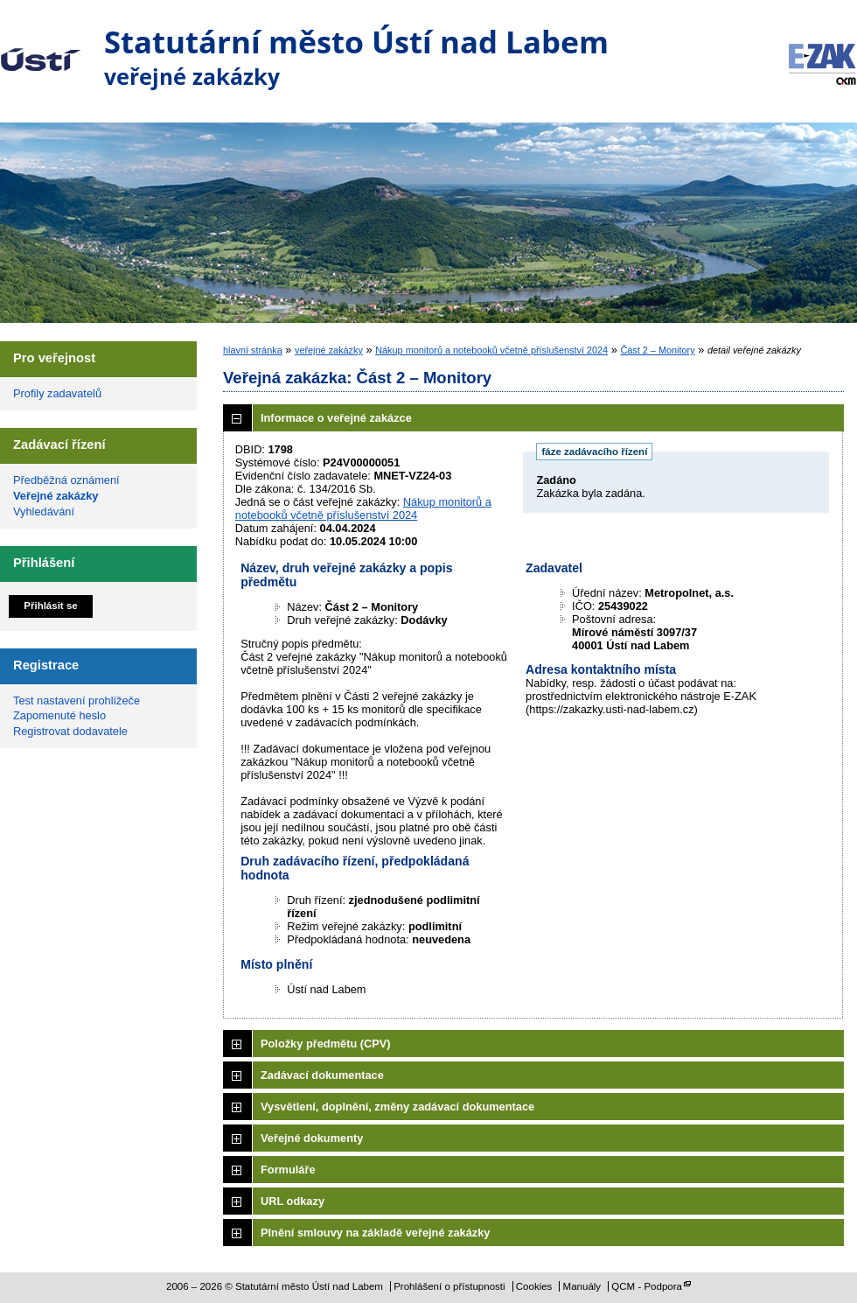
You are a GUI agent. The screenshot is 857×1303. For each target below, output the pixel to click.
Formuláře (288, 1169)
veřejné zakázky (329, 350)
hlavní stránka (252, 350)
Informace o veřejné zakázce (336, 417)
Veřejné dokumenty (312, 1138)
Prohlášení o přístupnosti (449, 1286)
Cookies (534, 1286)
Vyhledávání (43, 511)
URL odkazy (292, 1201)
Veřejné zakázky (55, 495)
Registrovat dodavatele (70, 731)
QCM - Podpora (646, 1286)
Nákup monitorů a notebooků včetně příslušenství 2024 (491, 350)
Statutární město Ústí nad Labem (40, 47)
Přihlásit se (50, 605)
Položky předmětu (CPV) (326, 1043)
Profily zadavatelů (57, 393)
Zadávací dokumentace (322, 1075)
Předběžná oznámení (66, 480)
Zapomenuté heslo (59, 715)
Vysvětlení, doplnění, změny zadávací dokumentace (397, 1106)
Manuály (582, 1286)
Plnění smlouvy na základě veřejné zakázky (375, 1232)
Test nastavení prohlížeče (76, 700)
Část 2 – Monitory (657, 350)
